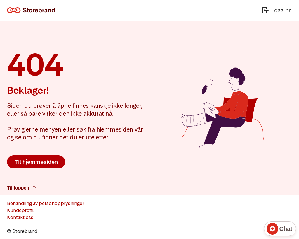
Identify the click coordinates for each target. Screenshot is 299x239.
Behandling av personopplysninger (45, 203)
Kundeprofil (20, 210)
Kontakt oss (20, 217)
